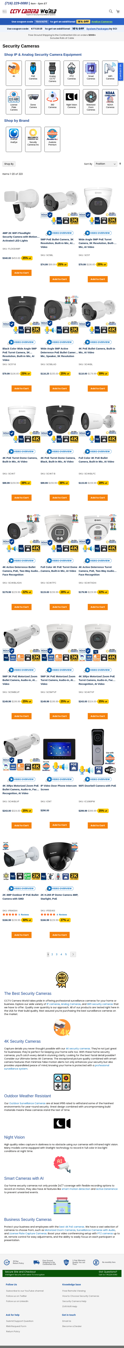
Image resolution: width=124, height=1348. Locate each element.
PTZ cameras (105, 1233)
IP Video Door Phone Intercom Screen (59, 787)
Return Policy (13, 1331)
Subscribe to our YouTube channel (25, 1290)
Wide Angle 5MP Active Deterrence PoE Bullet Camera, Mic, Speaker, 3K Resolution (59, 352)
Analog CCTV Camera (52, 72)
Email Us (66, 1321)
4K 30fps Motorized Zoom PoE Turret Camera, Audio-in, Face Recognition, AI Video (97, 680)
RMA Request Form (16, 1326)
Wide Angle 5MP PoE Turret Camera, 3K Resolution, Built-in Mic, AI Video (97, 243)
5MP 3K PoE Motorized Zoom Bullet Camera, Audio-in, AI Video (20, 680)
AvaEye (14, 136)
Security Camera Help (74, 1301)
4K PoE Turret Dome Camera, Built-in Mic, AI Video (20, 459)
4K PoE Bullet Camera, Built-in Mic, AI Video (97, 350)
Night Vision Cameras (71, 99)
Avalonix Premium (52, 137)
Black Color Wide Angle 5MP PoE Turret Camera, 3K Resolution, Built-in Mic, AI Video (20, 354)
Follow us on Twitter (16, 1296)
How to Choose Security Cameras (80, 1296)
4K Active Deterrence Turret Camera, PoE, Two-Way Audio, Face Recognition (97, 571)
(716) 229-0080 (16, 3)
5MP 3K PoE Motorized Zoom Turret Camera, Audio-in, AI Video (58, 680)
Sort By (88, 163)
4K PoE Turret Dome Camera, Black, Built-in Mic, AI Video (58, 459)
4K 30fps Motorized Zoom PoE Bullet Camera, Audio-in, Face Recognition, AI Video (21, 789)
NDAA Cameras (110, 99)
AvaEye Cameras (101, 21)
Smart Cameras (91, 71)
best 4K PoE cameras (71, 1226)
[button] (59, 233)
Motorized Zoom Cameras (91, 101)
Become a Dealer (72, 1326)
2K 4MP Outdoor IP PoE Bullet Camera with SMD (20, 896)
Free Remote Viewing (74, 1290)
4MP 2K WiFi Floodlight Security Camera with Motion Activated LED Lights (20, 237)
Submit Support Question (19, 1321)
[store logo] (33, 11)
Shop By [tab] (9, 164)
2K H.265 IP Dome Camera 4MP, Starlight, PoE (59, 896)
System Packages (97, 28)
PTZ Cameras (71, 71)
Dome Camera (33, 99)
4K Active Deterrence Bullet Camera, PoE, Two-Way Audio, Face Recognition (21, 571)
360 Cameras (52, 99)
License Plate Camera (14, 101)
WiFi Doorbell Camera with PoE (97, 785)
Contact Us (120, 71)
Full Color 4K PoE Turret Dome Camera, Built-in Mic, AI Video (59, 569)
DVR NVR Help (69, 1306)
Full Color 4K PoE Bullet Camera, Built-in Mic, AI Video (96, 459)
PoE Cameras (33, 71)
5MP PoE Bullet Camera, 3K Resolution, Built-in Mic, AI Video (57, 243)
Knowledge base (71, 1284)
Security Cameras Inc (33, 137)
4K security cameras (78, 1048)
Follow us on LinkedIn (17, 1301)
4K (14, 69)
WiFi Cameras (110, 71)
